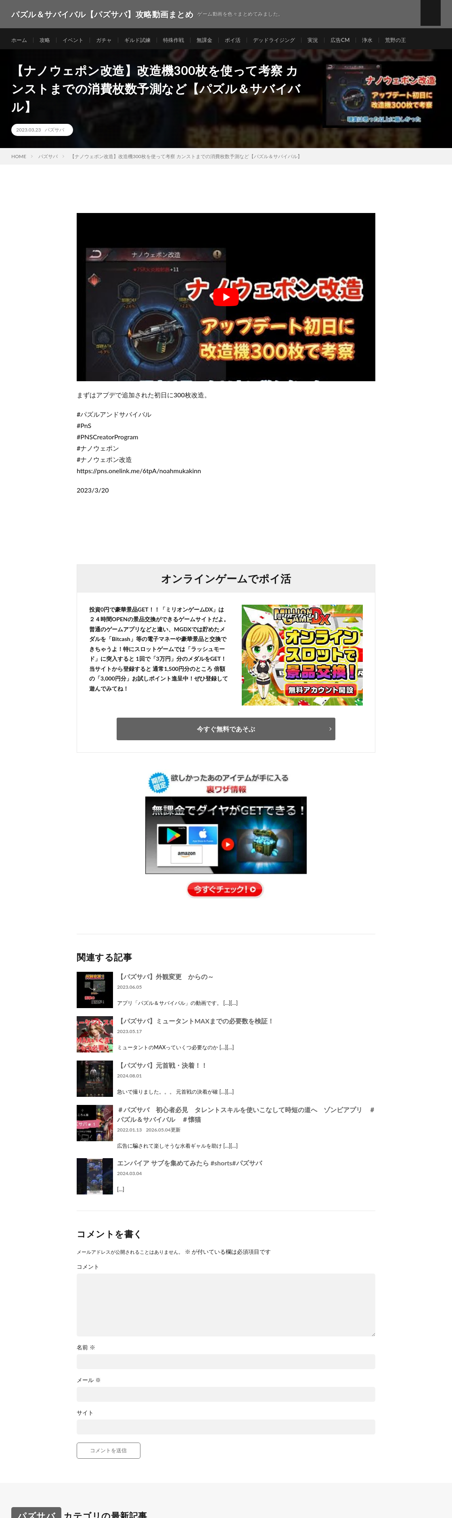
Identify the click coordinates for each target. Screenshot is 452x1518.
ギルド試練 (143, 40)
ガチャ (108, 40)
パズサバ (54, 133)
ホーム (19, 40)
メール (89, 1383)
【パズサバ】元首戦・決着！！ (162, 1068)
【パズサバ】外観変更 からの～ (165, 979)
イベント (76, 40)
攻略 (46, 40)
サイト (85, 1415)
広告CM (355, 40)
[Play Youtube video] (226, 300)
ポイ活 (242, 40)
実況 (327, 40)
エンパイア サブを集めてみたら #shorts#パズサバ (189, 1165)
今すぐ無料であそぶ (226, 731)
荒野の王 (413, 40)
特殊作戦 (181, 40)
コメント (88, 1269)
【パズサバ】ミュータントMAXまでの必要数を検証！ (195, 1023)
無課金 (213, 40)
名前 (86, 1350)
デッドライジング (286, 40)
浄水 (383, 40)
